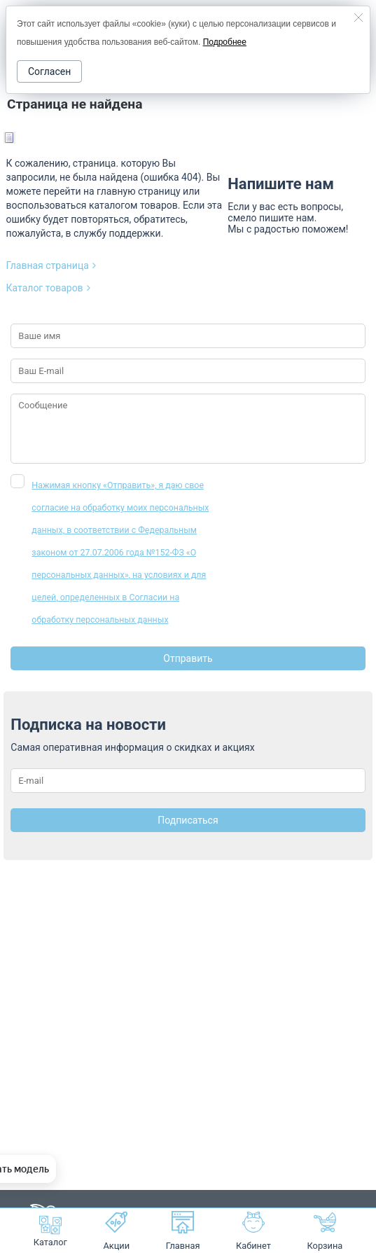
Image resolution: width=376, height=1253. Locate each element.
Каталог (50, 1231)
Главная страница (51, 265)
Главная (183, 1231)
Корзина (325, 1245)
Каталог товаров (48, 287)
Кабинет (253, 1231)
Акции (116, 1231)
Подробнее (224, 42)
